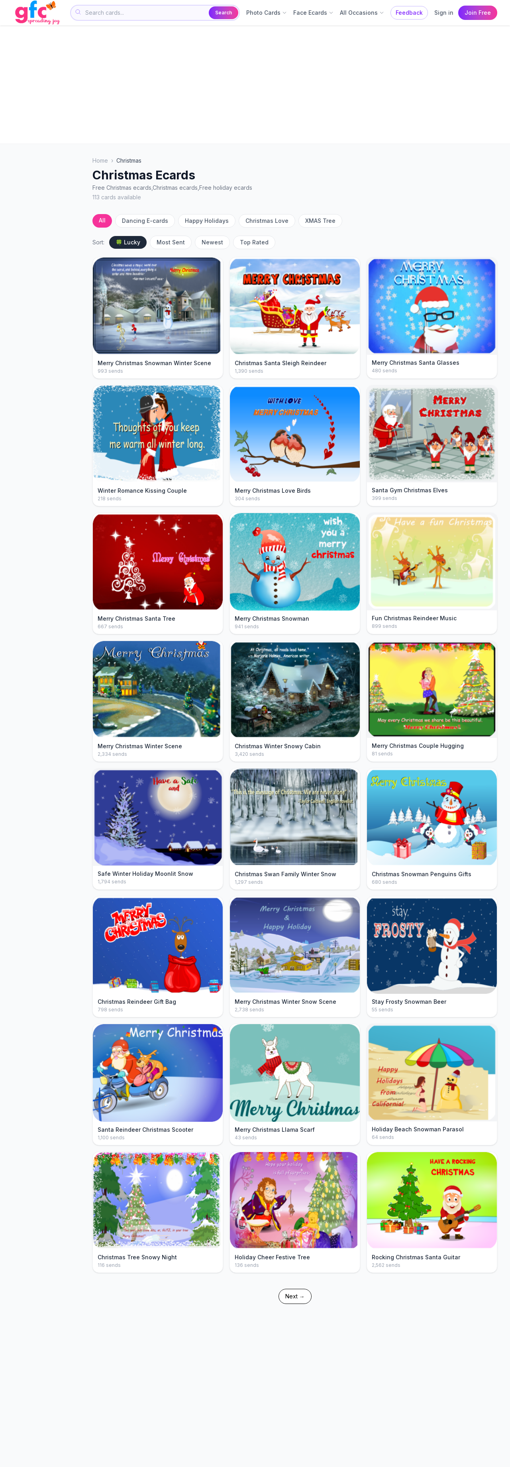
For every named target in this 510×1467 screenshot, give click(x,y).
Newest (212, 242)
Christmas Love (266, 220)
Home (100, 160)
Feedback (409, 12)
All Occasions (362, 12)
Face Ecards (313, 12)
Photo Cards (266, 12)
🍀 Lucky (128, 242)
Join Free (478, 12)
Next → (295, 1296)
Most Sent (171, 242)
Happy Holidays (207, 220)
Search (223, 13)
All (102, 220)
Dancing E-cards (145, 220)
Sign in (443, 12)
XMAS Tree (320, 220)
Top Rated (254, 242)
